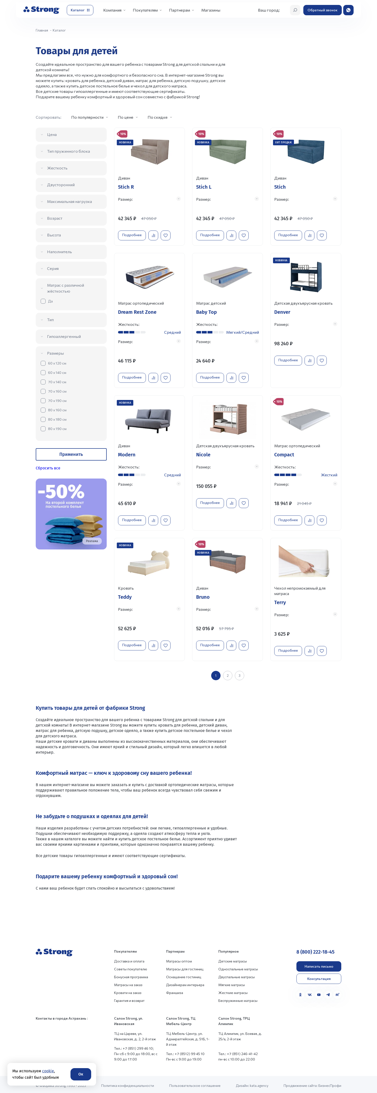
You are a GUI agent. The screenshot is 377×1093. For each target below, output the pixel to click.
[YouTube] (319, 992)
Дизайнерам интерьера (185, 982)
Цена (52, 134)
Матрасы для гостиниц (185, 967)
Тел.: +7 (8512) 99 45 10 (185, 1051)
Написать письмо (319, 964)
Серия (53, 268)
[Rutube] (337, 992)
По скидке (158, 117)
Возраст (54, 218)
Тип (50, 319)
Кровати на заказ (127, 990)
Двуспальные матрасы (236, 975)
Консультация (319, 976)
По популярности (87, 117)
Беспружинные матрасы (237, 998)
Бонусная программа (131, 975)
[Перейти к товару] (149, 186)
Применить (71, 454)
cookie (48, 1071)
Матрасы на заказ (128, 982)
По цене (125, 117)
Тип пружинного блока (68, 151)
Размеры (55, 353)
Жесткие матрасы (233, 990)
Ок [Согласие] (80, 1074)
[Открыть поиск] (295, 10)
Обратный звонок (323, 10)
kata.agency (259, 1083)
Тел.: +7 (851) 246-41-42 (238, 1051)
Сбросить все (48, 468)
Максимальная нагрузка (69, 201)
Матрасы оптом (179, 959)
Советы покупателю (130, 967)
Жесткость (57, 168)
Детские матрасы (232, 959)
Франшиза (174, 990)
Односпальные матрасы (238, 967)
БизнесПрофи (329, 1083)
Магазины (210, 10)
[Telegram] (328, 992)
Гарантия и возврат (129, 998)
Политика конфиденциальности (127, 1083)
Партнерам (179, 10)
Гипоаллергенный (64, 336)
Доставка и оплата (129, 959)
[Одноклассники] (300, 992)
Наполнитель (59, 251)
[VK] (310, 992)
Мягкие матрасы (231, 982)
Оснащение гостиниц (183, 975)
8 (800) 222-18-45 (315, 950)
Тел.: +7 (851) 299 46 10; (134, 1046)
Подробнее (133, 233)
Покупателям (145, 10)
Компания (112, 10)
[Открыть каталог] (80, 10)
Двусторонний (61, 184)
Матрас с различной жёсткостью (65, 288)
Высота (54, 234)
